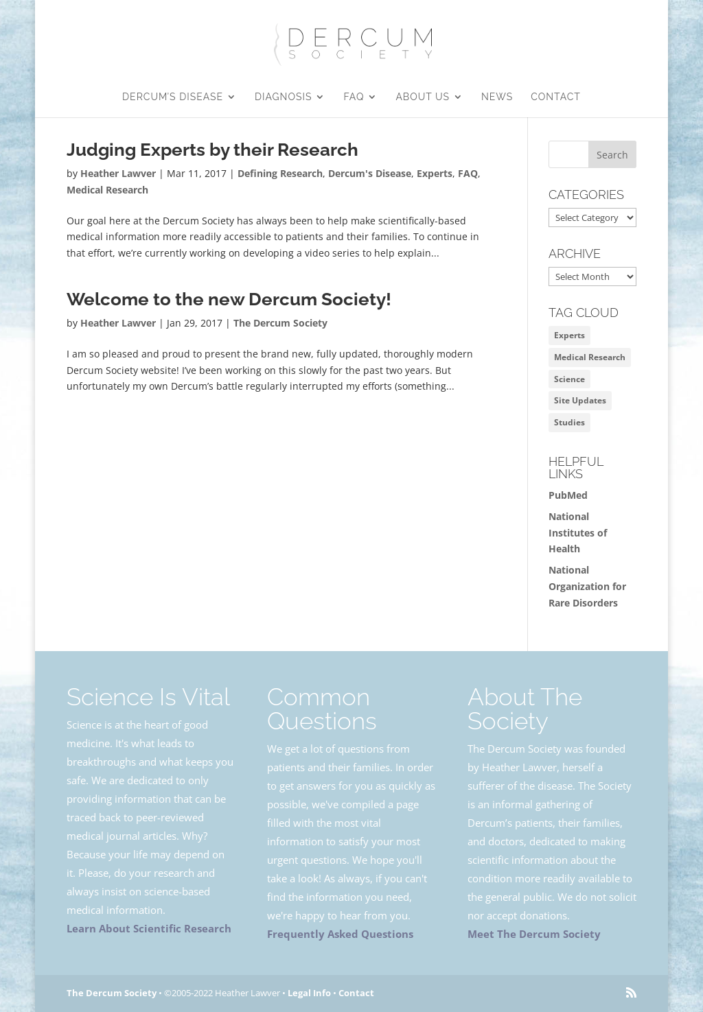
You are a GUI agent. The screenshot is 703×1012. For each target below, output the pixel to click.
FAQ (353, 97)
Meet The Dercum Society (534, 934)
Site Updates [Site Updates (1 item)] (580, 400)
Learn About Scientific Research (149, 928)
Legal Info (309, 993)
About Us (422, 97)
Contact (556, 97)
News (497, 97)
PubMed (568, 495)
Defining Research (280, 173)
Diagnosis (283, 97)
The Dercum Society (280, 322)
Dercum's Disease (369, 173)
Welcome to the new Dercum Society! (229, 299)
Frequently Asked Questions (340, 934)
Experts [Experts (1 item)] (569, 335)
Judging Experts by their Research (212, 149)
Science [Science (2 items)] (569, 379)
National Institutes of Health (578, 533)
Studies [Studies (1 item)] (569, 422)
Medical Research (107, 189)
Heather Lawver (118, 173)
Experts (434, 173)
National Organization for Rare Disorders (587, 586)
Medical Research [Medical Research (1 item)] (589, 357)
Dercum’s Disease (172, 97)
